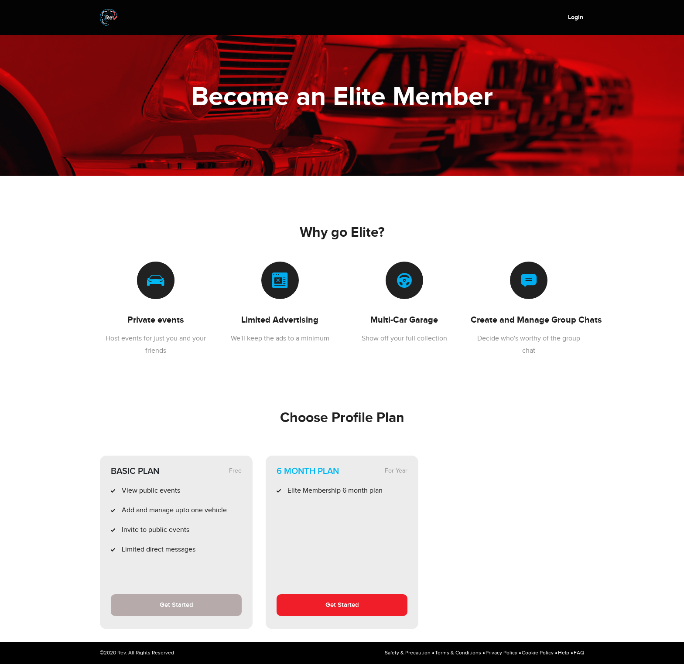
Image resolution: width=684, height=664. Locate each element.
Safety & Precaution (408, 653)
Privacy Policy (501, 653)
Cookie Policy (538, 653)
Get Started (176, 605)
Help (563, 653)
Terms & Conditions (458, 653)
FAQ (579, 653)
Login (575, 17)
